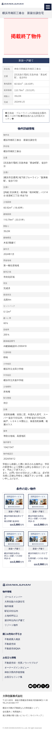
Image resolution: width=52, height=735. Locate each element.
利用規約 (17, 711)
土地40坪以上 (11, 615)
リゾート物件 (11, 625)
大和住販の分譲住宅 (15, 601)
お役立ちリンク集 (13, 677)
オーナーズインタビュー (17, 667)
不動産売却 (10, 644)
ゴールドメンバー (13, 597)
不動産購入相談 (12, 639)
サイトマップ (36, 715)
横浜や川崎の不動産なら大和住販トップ (20, 707)
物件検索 (9, 606)
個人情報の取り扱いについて (15, 715)
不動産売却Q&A (12, 648)
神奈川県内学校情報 (15, 672)
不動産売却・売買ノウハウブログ (21, 663)
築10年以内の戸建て (15, 620)
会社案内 (6, 711)
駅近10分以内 (11, 611)
